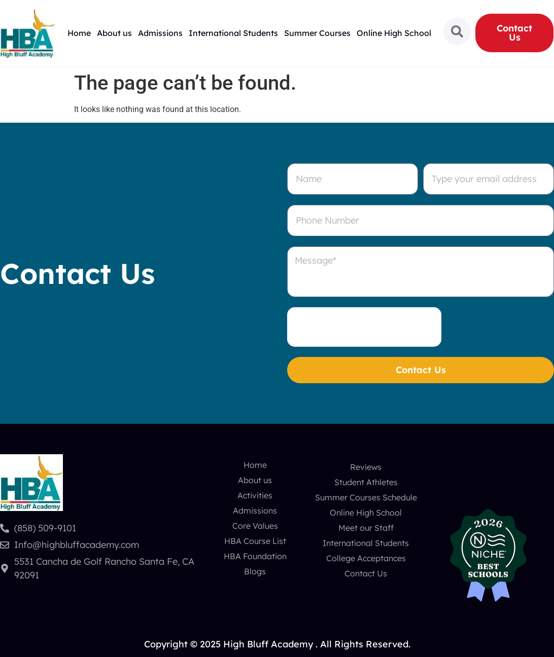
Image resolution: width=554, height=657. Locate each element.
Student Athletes (366, 482)
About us (114, 33)
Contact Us (365, 573)
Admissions (160, 33)
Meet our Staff (366, 528)
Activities (254, 495)
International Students (233, 33)
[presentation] (364, 327)
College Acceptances (366, 558)
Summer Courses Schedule (366, 497)
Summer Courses (317, 33)
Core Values (255, 526)
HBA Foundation (255, 556)
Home (79, 33)
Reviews (366, 467)
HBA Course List (255, 541)
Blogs (255, 571)
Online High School (394, 33)
